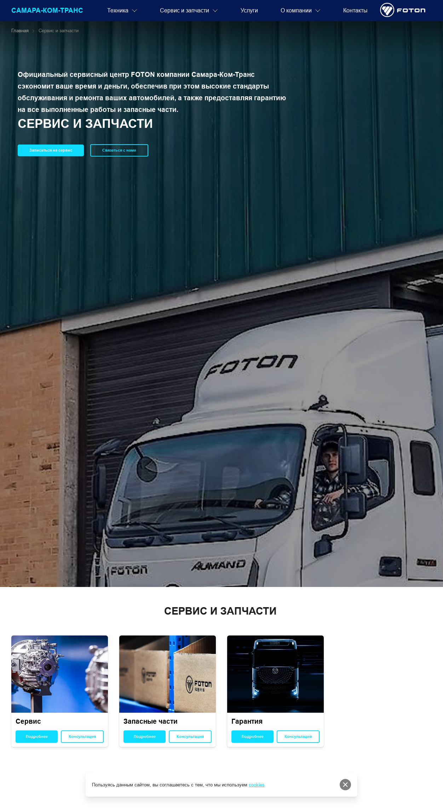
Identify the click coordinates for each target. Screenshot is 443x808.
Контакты (355, 10)
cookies (257, 784)
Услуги (249, 10)
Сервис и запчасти (189, 10)
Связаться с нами (119, 150)
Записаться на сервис (50, 150)
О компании (301, 10)
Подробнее (37, 736)
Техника (122, 10)
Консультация (82, 736)
